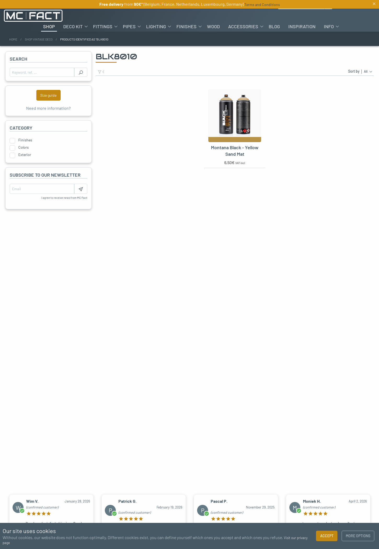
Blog (274, 26)
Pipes (129, 26)
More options (358, 536)
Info (329, 26)
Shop (49, 26)
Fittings (102, 26)
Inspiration (301, 26)
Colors (23, 147)
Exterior (24, 155)
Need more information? (48, 108)
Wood (213, 26)
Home (13, 39)
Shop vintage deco (39, 39)
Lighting (156, 26)
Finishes (186, 26)
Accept (327, 536)
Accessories (243, 26)
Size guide (48, 95)
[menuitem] (49, 26)
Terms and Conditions (262, 4)
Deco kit (73, 26)
